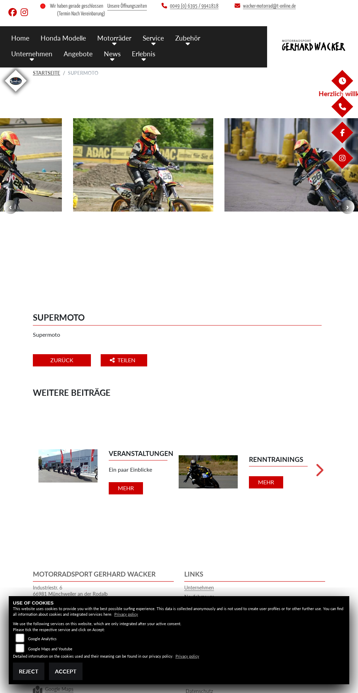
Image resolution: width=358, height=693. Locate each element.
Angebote (78, 54)
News (112, 54)
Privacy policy (126, 614)
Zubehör (187, 38)
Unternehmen (31, 54)
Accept (66, 671)
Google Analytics (42, 638)
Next (348, 174)
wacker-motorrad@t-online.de (141, 566)
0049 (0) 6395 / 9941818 (146, 547)
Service (153, 38)
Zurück (61, 294)
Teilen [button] (123, 294)
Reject (28, 671)
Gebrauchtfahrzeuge (206, 540)
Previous (10, 174)
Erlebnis (143, 54)
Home (20, 38)
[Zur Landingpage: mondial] (15, 93)
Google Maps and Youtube (50, 648)
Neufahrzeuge (199, 531)
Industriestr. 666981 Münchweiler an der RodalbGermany (70, 528)
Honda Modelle (63, 38)
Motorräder (114, 38)
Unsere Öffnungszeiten (127, 6)
